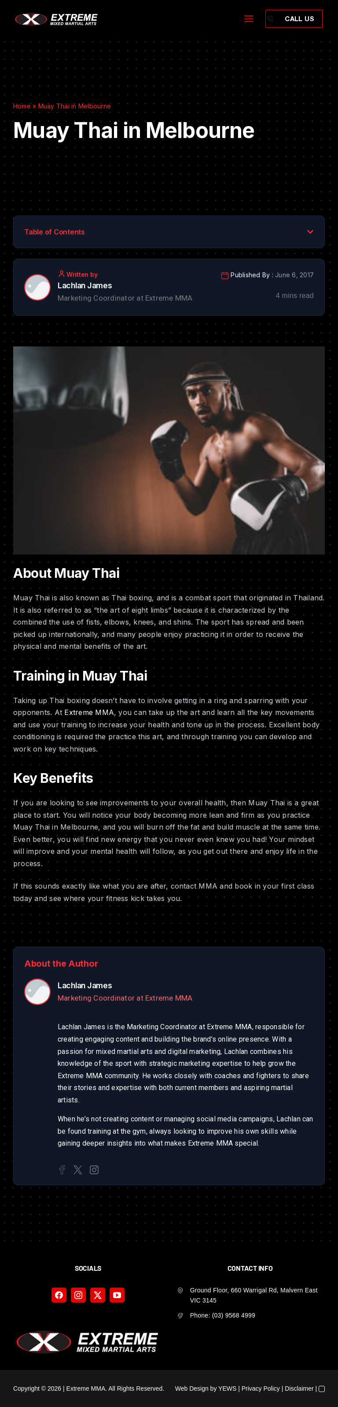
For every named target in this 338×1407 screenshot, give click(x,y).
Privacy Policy (261, 1388)
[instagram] (78, 1295)
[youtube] (117, 1295)
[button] (310, 231)
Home (22, 106)
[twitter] (97, 1295)
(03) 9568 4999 (233, 1315)
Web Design (192, 1388)
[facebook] (58, 1295)
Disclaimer (299, 1388)
